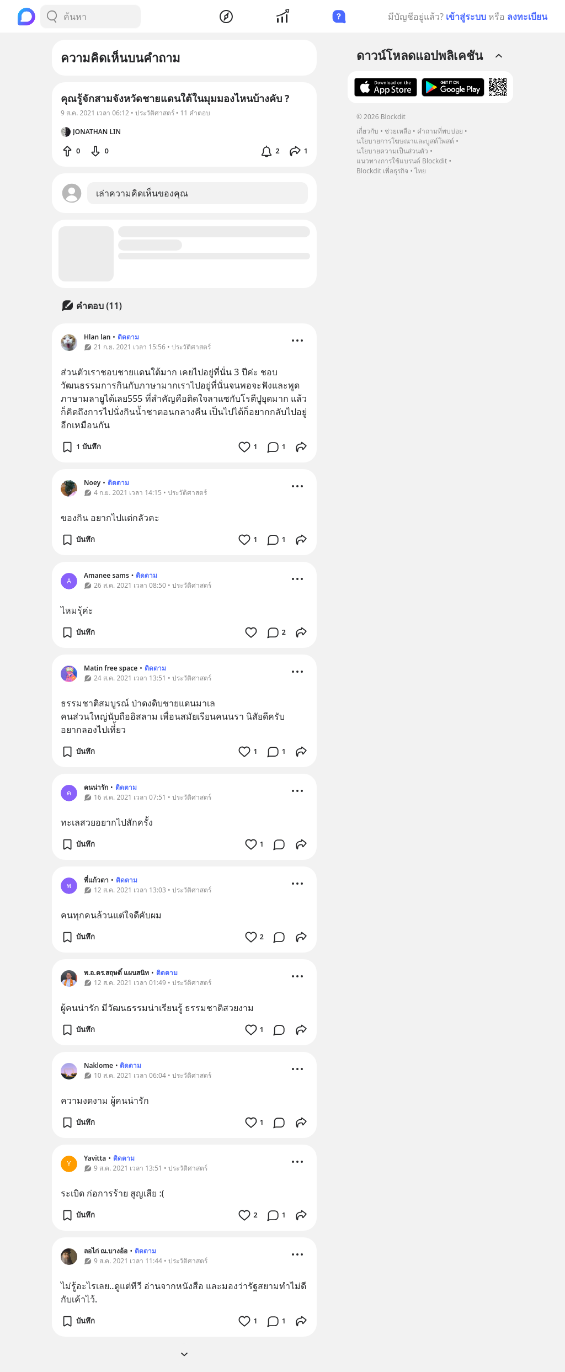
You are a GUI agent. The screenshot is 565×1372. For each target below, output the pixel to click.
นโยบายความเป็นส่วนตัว (392, 151)
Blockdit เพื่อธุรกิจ (382, 171)
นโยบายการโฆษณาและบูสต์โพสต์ (405, 141)
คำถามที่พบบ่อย (440, 131)
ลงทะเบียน (527, 16)
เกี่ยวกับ (367, 131)
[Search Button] (52, 16)
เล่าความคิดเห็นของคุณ (142, 193)
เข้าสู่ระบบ (466, 16)
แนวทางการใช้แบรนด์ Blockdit (401, 161)
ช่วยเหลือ (398, 131)
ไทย (420, 171)
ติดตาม (128, 337)
